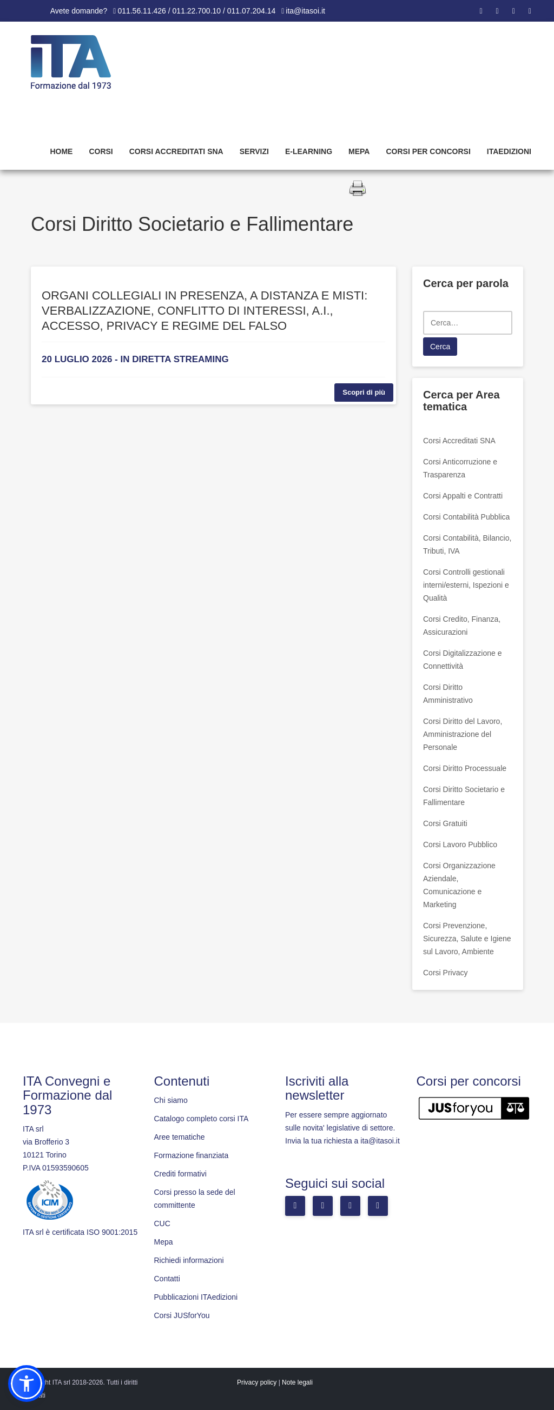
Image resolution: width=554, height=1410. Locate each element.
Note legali (297, 1382)
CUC (162, 1223)
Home (61, 151)
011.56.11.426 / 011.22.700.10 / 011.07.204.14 (196, 10)
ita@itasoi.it (305, 10)
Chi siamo (171, 1100)
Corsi (101, 151)
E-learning (308, 151)
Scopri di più (363, 392)
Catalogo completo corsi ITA (201, 1118)
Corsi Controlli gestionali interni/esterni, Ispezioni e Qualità (466, 585)
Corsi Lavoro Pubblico (460, 844)
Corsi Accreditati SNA (176, 151)
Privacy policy (256, 1382)
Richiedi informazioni (189, 1260)
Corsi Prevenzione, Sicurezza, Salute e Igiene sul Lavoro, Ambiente (467, 938)
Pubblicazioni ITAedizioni (196, 1297)
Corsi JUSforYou (182, 1315)
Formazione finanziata (191, 1155)
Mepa (359, 151)
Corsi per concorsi (428, 151)
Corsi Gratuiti (445, 823)
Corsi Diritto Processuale (464, 768)
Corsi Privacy (445, 972)
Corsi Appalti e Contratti (463, 495)
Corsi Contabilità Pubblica (466, 517)
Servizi (254, 151)
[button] (26, 1383)
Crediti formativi (180, 1173)
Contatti (167, 1278)
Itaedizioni (509, 151)
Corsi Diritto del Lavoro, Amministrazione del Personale (462, 734)
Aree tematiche (179, 1137)
